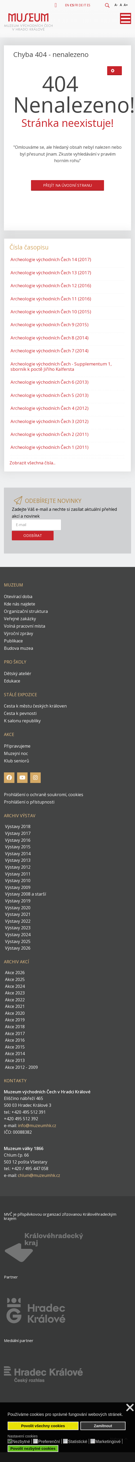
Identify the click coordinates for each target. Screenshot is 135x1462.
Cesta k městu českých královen (35, 706)
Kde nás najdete (19, 604)
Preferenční (49, 1442)
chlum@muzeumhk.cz (39, 1175)
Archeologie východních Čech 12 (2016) (51, 285)
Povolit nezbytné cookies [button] (32, 1448)
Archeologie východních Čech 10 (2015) (51, 312)
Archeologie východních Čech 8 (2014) (50, 338)
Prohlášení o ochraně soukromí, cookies (43, 794)
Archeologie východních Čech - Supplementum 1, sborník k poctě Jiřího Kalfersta (61, 366)
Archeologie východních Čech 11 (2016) (51, 299)
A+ (126, 5)
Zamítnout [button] (103, 1426)
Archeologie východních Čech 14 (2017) (51, 259)
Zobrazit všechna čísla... (32, 463)
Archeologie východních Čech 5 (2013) (50, 395)
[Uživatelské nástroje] (114, 70)
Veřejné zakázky (20, 619)
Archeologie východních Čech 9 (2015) (50, 324)
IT (85, 5)
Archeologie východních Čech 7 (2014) (50, 351)
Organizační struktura (26, 611)
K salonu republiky (22, 721)
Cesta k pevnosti (20, 713)
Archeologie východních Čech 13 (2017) (51, 273)
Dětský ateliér (17, 673)
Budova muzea (18, 648)
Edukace (12, 681)
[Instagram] (35, 777)
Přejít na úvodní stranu (67, 185)
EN (67, 5)
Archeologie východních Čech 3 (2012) (50, 421)
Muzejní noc (16, 753)
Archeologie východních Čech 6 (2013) (50, 382)
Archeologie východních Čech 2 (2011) (50, 434)
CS (72, 5)
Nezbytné (21, 1442)
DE (81, 5)
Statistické (77, 1442)
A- (116, 5)
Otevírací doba (18, 596)
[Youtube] (22, 777)
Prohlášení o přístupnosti (29, 802)
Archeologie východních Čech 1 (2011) (50, 447)
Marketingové (108, 1442)
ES (88, 5)
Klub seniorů (16, 761)
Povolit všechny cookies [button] (43, 1426)
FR (76, 5)
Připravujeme (17, 746)
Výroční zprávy (18, 633)
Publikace (13, 641)
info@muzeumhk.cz (37, 1125)
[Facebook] (9, 777)
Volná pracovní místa (24, 626)
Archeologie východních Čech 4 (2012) (50, 408)
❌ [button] (130, 1407)
